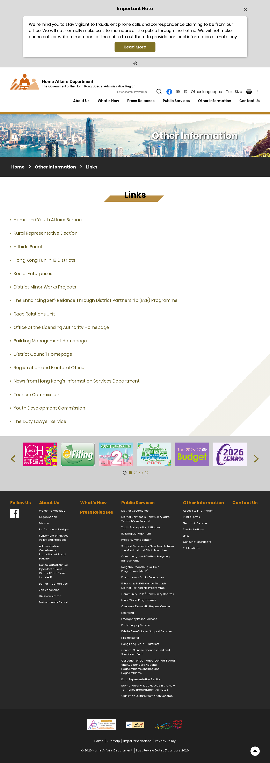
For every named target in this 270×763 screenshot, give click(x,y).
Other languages (206, 91)
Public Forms (191, 517)
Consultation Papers (197, 542)
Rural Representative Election (46, 233)
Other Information (55, 167)
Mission (44, 523)
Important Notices (137, 741)
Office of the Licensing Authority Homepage (61, 327)
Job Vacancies (49, 590)
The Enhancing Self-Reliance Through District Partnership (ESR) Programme (95, 300)
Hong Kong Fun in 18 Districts (44, 260)
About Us (49, 503)
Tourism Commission (36, 395)
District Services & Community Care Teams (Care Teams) (145, 519)
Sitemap (113, 741)
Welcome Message (52, 511)
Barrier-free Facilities (53, 584)
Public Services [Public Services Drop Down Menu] (176, 100)
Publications (191, 548)
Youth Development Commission (49, 408)
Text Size (234, 91)
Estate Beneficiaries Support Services (147, 631)
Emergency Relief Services (139, 619)
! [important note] (257, 91)
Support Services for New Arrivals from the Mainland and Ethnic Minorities (147, 548)
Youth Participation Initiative (140, 527)
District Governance (135, 511)
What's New (108, 100)
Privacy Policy (165, 741)
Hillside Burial (28, 247)
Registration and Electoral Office (49, 368)
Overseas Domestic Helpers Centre (145, 606)
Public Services (138, 503)
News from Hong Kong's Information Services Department (77, 381)
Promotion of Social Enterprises (142, 577)
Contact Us (249, 100)
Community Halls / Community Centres (147, 594)
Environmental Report (53, 602)
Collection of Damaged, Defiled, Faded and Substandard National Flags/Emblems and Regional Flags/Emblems (148, 667)
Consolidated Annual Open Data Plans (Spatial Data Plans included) (53, 571)
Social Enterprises (33, 274)
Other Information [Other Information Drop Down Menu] (214, 100)
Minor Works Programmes (138, 600)
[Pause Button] (135, 63)
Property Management (137, 540)
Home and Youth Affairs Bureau (48, 220)
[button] (13, 459)
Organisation (48, 517)
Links (91, 167)
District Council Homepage (43, 354)
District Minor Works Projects (45, 287)
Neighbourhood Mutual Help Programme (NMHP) (140, 569)
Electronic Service (195, 523)
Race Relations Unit (34, 314)
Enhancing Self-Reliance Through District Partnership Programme (143, 586)
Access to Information (198, 511)
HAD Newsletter (50, 596)
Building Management (136, 534)
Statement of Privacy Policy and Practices (53, 538)
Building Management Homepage (50, 341)
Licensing (127, 613)
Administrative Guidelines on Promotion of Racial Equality (52, 552)
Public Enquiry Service (135, 625)
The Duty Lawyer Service (40, 421)
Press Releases (141, 100)
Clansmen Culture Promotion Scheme (147, 696)
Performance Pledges (54, 529)
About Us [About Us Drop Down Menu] (81, 100)
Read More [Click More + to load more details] (135, 47)
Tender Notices (193, 529)
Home (17, 167)
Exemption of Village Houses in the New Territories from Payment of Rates (148, 688)
